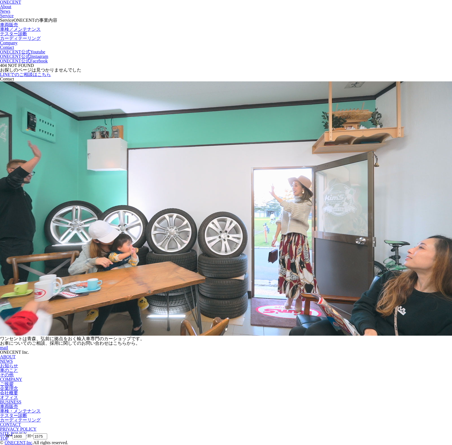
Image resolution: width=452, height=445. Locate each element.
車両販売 (9, 406)
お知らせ (9, 365)
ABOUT (8, 356)
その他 (7, 374)
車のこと (9, 370)
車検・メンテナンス (20, 411)
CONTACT (10, 424)
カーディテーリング (20, 420)
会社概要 (9, 392)
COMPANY (11, 379)
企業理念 (9, 388)
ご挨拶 (7, 383)
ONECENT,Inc (18, 442)
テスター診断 (13, 415)
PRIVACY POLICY (18, 429)
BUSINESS (10, 402)
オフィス (9, 397)
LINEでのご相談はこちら (25, 74)
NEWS (6, 361)
